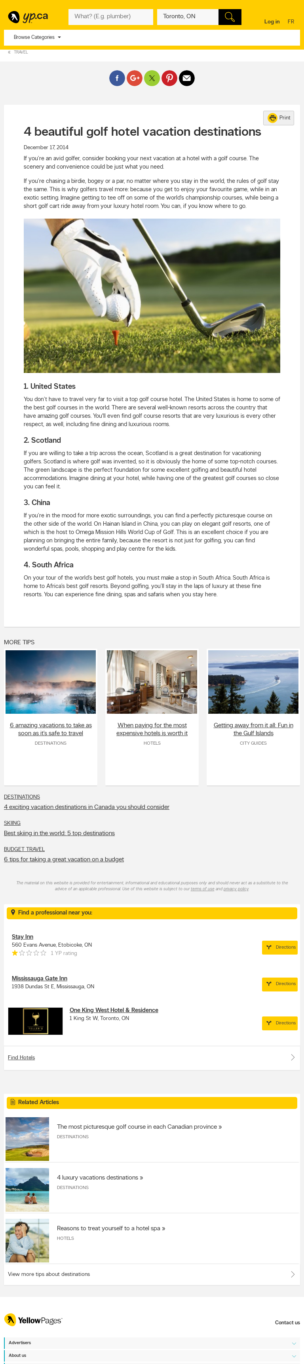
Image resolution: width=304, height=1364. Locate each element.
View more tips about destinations (49, 1275)
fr (292, 22)
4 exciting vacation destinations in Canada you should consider (86, 807)
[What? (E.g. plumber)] (110, 17)
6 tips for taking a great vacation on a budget (64, 860)
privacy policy (236, 889)
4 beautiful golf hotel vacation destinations (142, 132)
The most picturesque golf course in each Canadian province (137, 1127)
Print (279, 118)
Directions (280, 947)
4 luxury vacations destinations (97, 1178)
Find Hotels (152, 1057)
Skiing (12, 823)
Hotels (152, 743)
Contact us (287, 1323)
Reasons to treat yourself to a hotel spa (108, 1229)
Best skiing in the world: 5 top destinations (59, 833)
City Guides (253, 743)
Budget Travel (24, 850)
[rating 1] (29, 954)
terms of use (203, 889)
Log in (272, 22)
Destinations (50, 743)
